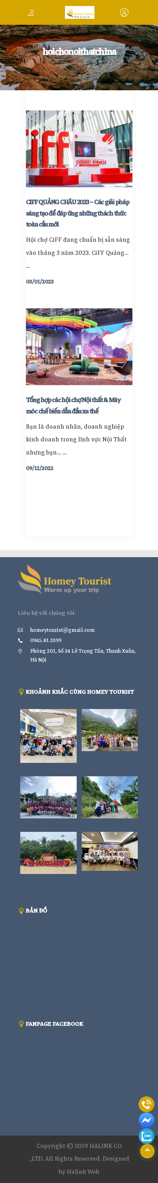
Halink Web (83, 1172)
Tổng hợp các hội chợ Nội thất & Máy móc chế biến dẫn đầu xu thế (73, 406)
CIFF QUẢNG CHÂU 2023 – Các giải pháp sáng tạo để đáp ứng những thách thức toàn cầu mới (77, 213)
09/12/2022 (39, 468)
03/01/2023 (40, 282)
